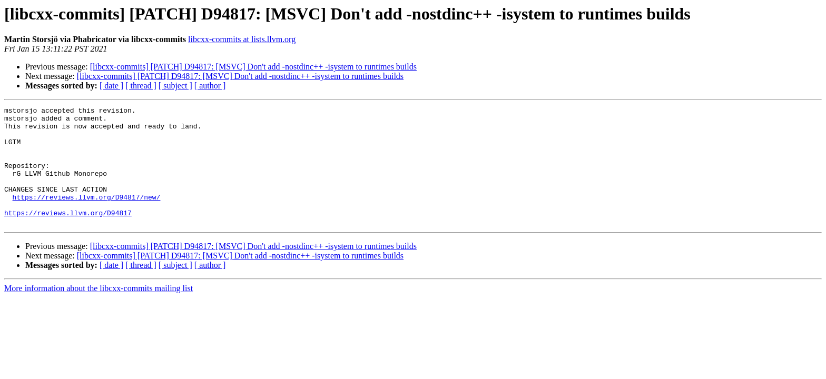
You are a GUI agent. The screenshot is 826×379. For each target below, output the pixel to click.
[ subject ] (175, 85)
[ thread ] (140, 85)
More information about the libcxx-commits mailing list (98, 311)
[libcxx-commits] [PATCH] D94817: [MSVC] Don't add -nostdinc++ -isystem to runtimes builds (253, 66)
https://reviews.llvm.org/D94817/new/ (87, 216)
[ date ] (111, 85)
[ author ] (210, 85)
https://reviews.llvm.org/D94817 (68, 235)
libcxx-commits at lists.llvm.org (242, 39)
